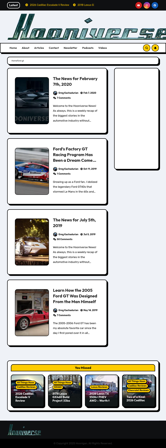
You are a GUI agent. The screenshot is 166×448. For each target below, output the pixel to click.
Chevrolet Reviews (138, 390)
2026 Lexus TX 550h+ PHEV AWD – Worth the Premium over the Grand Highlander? (101, 402)
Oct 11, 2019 (90, 169)
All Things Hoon (25, 382)
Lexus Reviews (99, 387)
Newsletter (70, 47)
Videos (102, 47)
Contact (54, 47)
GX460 (58, 387)
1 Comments (64, 173)
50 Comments (64, 239)
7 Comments (64, 98)
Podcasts (87, 47)
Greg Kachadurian (65, 93)
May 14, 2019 (90, 310)
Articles (39, 47)
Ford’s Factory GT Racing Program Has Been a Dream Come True (73, 157)
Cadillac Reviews (26, 387)
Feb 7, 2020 (89, 93)
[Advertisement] (137, 119)
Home (13, 47)
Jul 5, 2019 (89, 234)
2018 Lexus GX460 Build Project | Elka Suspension (61, 399)
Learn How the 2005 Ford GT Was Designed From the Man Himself (76, 295)
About (25, 47)
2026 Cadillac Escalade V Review (24, 397)
